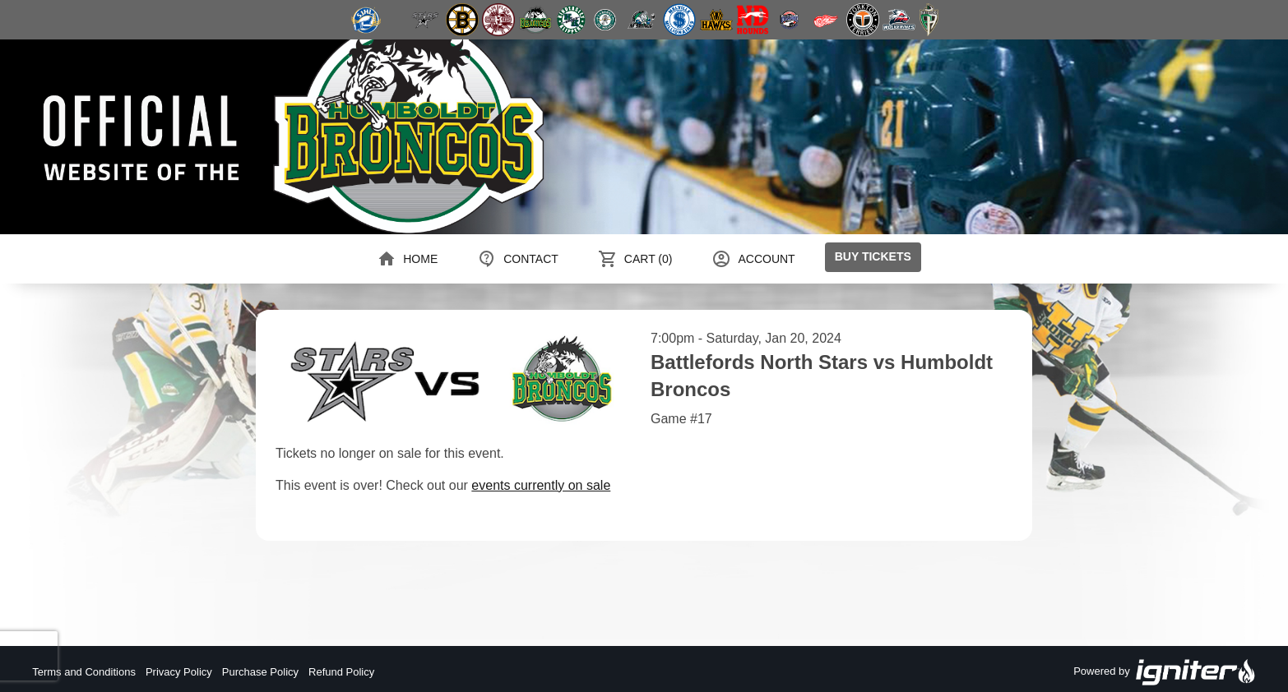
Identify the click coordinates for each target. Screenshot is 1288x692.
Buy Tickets (873, 256)
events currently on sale (540, 485)
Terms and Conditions (84, 672)
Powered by (1164, 672)
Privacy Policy (179, 672)
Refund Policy (341, 672)
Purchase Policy (260, 672)
